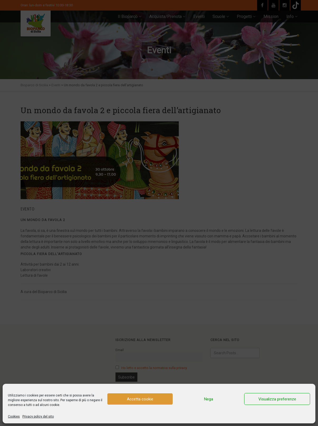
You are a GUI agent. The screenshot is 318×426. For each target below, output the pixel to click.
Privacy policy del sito (38, 416)
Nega (208, 399)
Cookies (14, 416)
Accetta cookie (140, 399)
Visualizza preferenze (277, 399)
